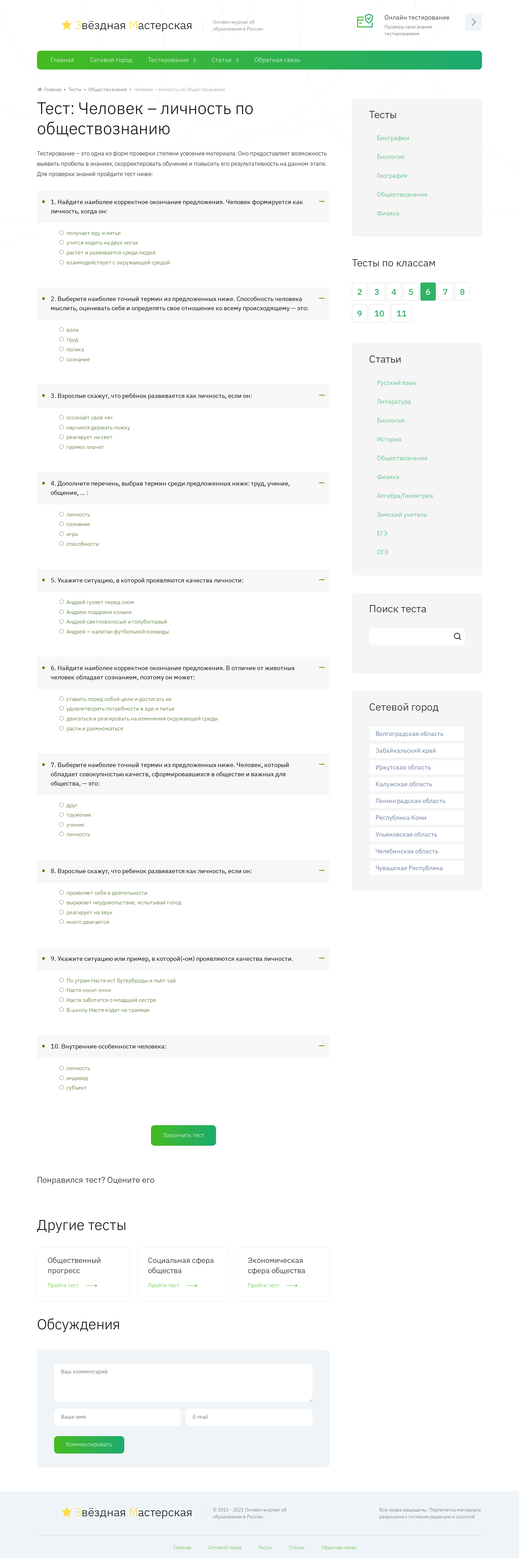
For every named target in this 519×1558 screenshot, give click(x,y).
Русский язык (397, 383)
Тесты (74, 89)
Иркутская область (403, 767)
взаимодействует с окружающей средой (114, 262)
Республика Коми (401, 817)
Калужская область (404, 784)
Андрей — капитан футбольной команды (114, 631)
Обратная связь (277, 60)
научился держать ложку (94, 427)
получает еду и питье (90, 232)
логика (71, 349)
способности (79, 543)
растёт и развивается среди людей (107, 252)
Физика (388, 213)
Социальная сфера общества (181, 1265)
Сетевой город (111, 60)
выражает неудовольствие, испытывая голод (120, 902)
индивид (73, 1077)
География (392, 175)
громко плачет (81, 446)
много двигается (84, 921)
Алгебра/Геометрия (405, 496)
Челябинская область (407, 851)
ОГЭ (382, 552)
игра (68, 533)
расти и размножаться (91, 728)
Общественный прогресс (74, 1265)
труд (68, 339)
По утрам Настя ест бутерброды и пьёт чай (117, 980)
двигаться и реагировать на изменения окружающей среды (138, 718)
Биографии (393, 138)
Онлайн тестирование (417, 17)
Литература (394, 401)
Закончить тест (183, 1135)
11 (401, 313)
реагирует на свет (86, 436)
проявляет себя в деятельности (103, 892)
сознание (74, 359)
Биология (391, 157)
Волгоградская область (409, 734)
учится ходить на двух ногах (98, 242)
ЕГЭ (382, 533)
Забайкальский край (406, 750)
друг (68, 804)
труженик (75, 814)
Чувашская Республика (409, 868)
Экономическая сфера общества (276, 1265)
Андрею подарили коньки (95, 611)
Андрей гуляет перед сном (96, 601)
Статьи (222, 60)
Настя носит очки (85, 989)
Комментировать (89, 1444)
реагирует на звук (86, 912)
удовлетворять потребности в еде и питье (117, 708)
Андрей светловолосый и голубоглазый (113, 621)
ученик (72, 824)
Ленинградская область (410, 801)
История (389, 439)
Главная (62, 60)
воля (68, 329)
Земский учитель (402, 514)
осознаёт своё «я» (86, 417)
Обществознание (107, 89)
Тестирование (168, 60)
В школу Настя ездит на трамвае (104, 1009)
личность (74, 514)
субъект (73, 1087)
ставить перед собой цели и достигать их (115, 698)
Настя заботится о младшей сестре (107, 999)
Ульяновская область (406, 834)
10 (379, 313)
